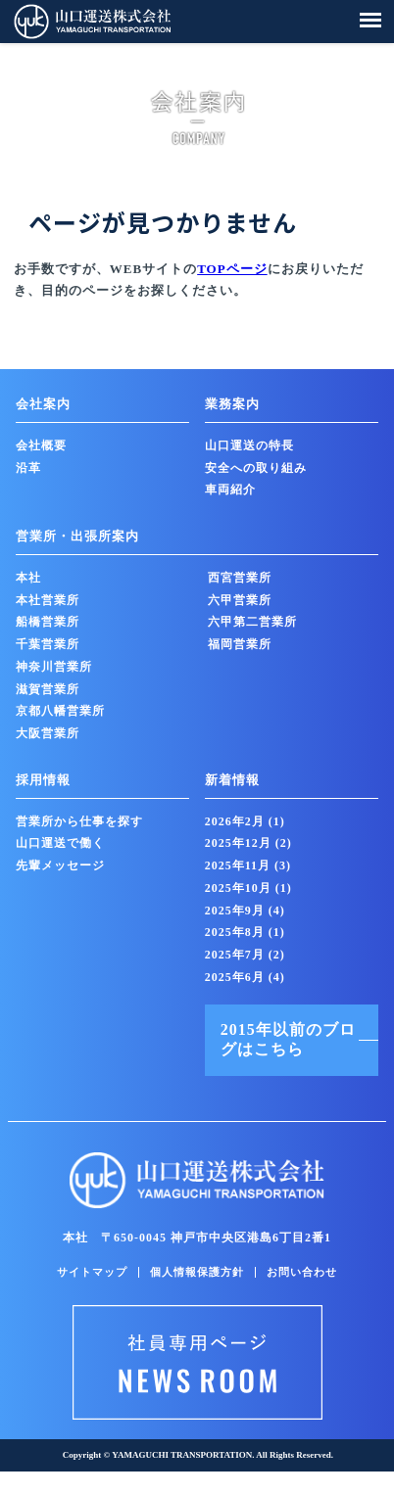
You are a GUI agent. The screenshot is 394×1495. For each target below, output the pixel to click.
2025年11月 (248, 865)
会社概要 (41, 445)
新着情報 (232, 779)
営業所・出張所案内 (77, 536)
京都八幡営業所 (60, 711)
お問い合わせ (302, 1272)
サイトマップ (92, 1272)
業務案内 (232, 404)
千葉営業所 (47, 644)
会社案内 (43, 404)
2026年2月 (245, 821)
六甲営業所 (239, 600)
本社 (28, 577)
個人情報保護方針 (197, 1272)
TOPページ (232, 268)
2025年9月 (245, 910)
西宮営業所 (239, 577)
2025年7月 (245, 954)
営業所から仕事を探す (79, 821)
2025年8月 (245, 932)
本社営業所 (47, 600)
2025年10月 (248, 888)
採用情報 (43, 779)
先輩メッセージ (60, 865)
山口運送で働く (60, 843)
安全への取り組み (256, 468)
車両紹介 (230, 489)
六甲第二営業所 (252, 622)
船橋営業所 (47, 622)
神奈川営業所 (54, 667)
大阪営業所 (47, 733)
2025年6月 (245, 977)
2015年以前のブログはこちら (288, 1039)
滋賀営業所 (47, 689)
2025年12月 (248, 843)
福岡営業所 (239, 644)
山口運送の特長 (249, 445)
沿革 (28, 468)
